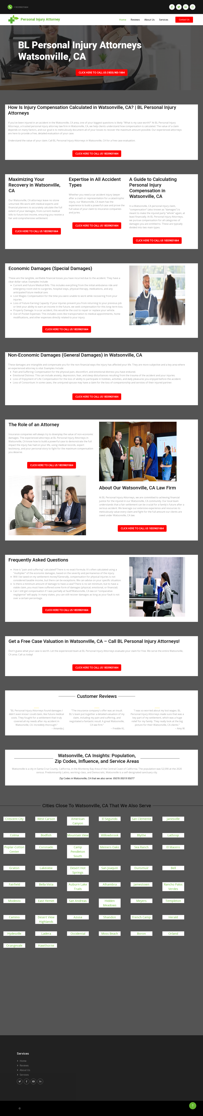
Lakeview (46, 868)
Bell (173, 868)
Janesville (173, 819)
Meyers (141, 901)
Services (163, 19)
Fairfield (14, 884)
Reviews (135, 19)
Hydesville (14, 934)
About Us (149, 19)
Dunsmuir (141, 868)
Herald (173, 917)
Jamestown (141, 884)
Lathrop (173, 835)
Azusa (78, 917)
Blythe (141, 835)
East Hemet (46, 901)
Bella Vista (46, 884)
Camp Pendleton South (78, 851)
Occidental (78, 934)
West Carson (46, 819)
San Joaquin (109, 868)
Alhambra (110, 884)
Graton (14, 868)
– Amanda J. (57, 728)
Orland (173, 934)
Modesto (14, 901)
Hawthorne (46, 945)
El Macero (173, 847)
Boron (141, 934)
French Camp (141, 917)
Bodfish (46, 835)
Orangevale (14, 945)
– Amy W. (180, 728)
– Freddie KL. (118, 728)
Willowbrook (110, 835)
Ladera (46, 934)
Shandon (109, 917)
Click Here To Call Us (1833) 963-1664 (101, 72)
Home (122, 19)
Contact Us (184, 19)
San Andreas (78, 901)
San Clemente (141, 819)
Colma (14, 835)
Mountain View (78, 835)
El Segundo (109, 819)
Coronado (46, 847)
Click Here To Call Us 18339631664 (96, 153)
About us (25, 1070)
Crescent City (14, 819)
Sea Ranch (141, 847)
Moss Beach (109, 934)
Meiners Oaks (109, 847)
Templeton (173, 901)
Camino (14, 917)
